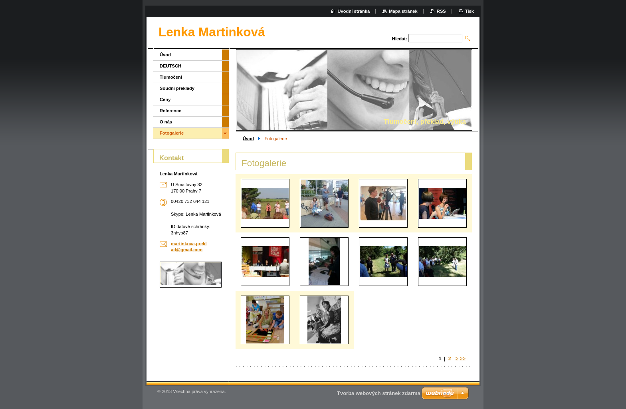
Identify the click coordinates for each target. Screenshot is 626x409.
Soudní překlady (177, 88)
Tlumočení (171, 77)
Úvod (248, 138)
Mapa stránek (403, 11)
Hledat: (399, 38)
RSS (441, 11)
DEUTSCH (170, 66)
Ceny (165, 99)
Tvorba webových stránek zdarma (378, 393)
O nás (166, 121)
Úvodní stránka (353, 11)
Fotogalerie (172, 133)
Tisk (469, 11)
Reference (170, 110)
